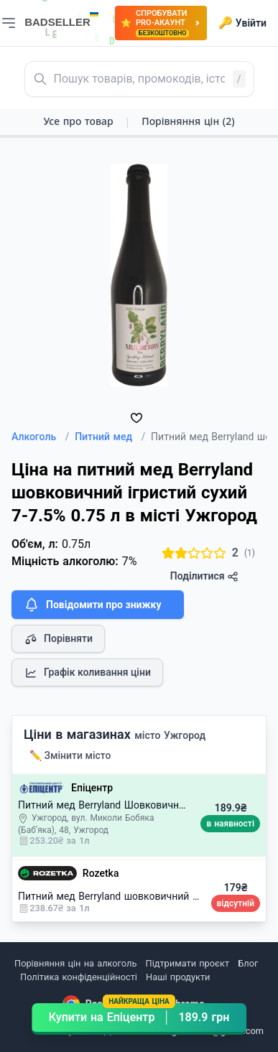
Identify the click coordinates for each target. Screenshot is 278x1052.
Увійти (242, 23)
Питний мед (110, 436)
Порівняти (58, 639)
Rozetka (101, 873)
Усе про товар (78, 121)
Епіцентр (92, 787)
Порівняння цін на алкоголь (75, 963)
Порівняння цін (188, 121)
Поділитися (204, 576)
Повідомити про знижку (92, 604)
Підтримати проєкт (187, 963)
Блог (248, 963)
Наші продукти (178, 977)
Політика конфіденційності (78, 977)
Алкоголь (40, 436)
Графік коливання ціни (87, 673)
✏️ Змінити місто (70, 755)
